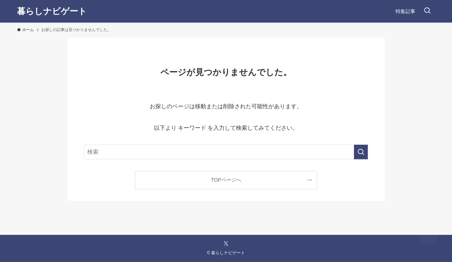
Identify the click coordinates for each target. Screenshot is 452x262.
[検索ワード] (226, 152)
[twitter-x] (226, 243)
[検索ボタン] (427, 11)
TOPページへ (226, 180)
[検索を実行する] (361, 152)
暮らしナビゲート (52, 11)
